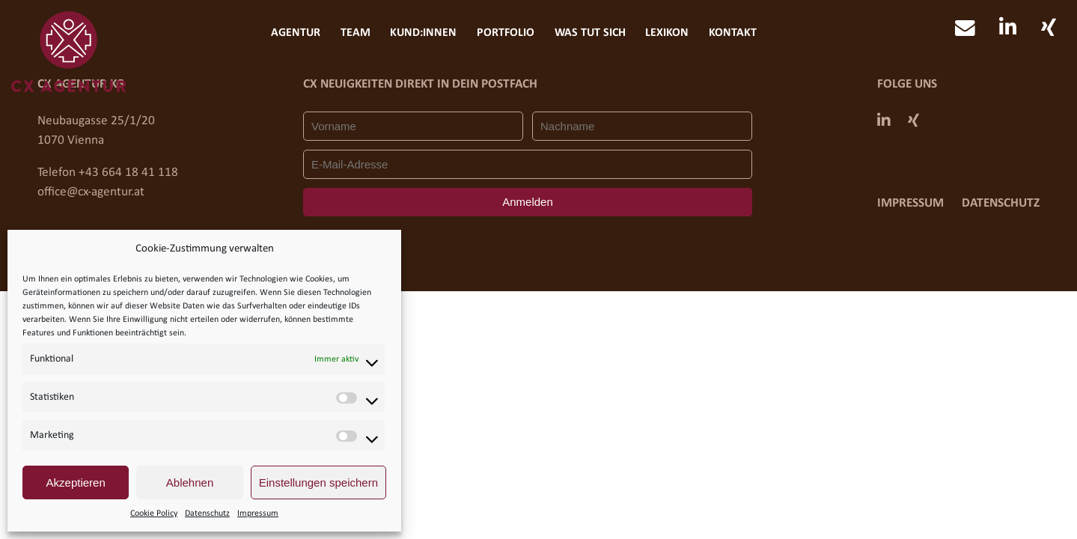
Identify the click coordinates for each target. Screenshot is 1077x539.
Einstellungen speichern (318, 482)
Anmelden (527, 201)
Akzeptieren (76, 482)
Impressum (257, 513)
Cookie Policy (153, 513)
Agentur (295, 33)
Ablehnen (189, 482)
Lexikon (667, 33)
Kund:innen (423, 33)
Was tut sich (590, 33)
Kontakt (733, 33)
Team (355, 33)
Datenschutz (207, 513)
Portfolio (505, 33)
